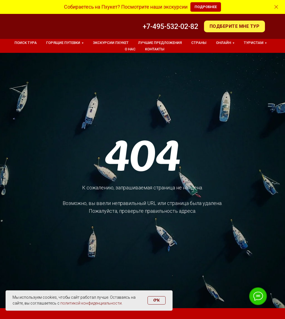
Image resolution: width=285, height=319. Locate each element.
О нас (130, 49)
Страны (199, 43)
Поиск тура (25, 43)
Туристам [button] (253, 43)
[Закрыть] (276, 7)
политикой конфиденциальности (91, 303)
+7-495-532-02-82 (170, 27)
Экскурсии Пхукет (111, 43)
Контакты (154, 49)
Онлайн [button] (223, 43)
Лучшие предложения (160, 43)
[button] (234, 26)
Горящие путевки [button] (63, 43)
